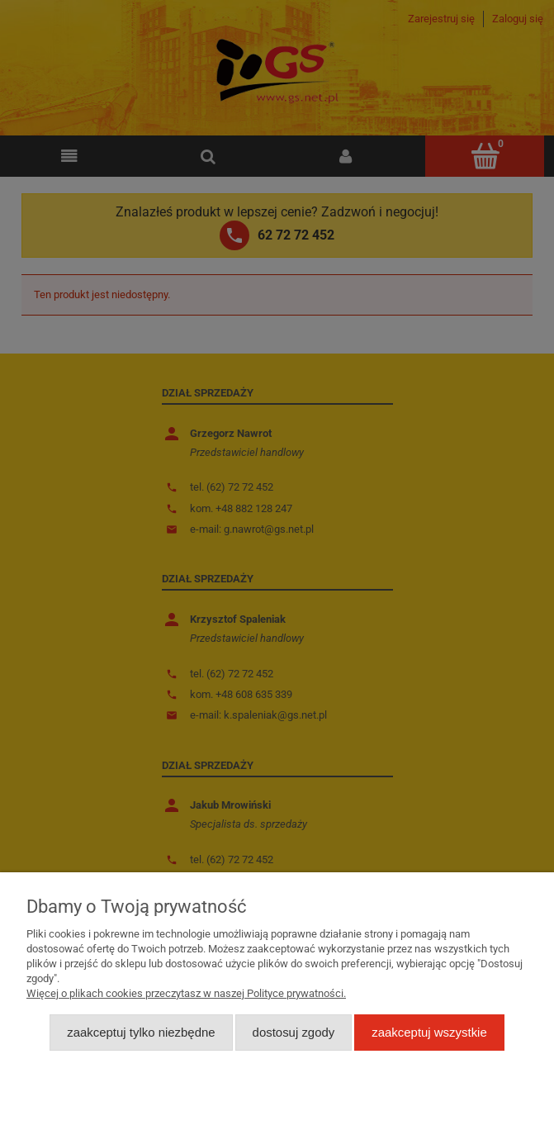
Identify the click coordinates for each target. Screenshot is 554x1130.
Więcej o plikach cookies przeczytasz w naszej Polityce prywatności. (186, 993)
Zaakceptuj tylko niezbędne (141, 1032)
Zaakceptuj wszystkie (429, 1032)
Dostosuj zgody (294, 1032)
